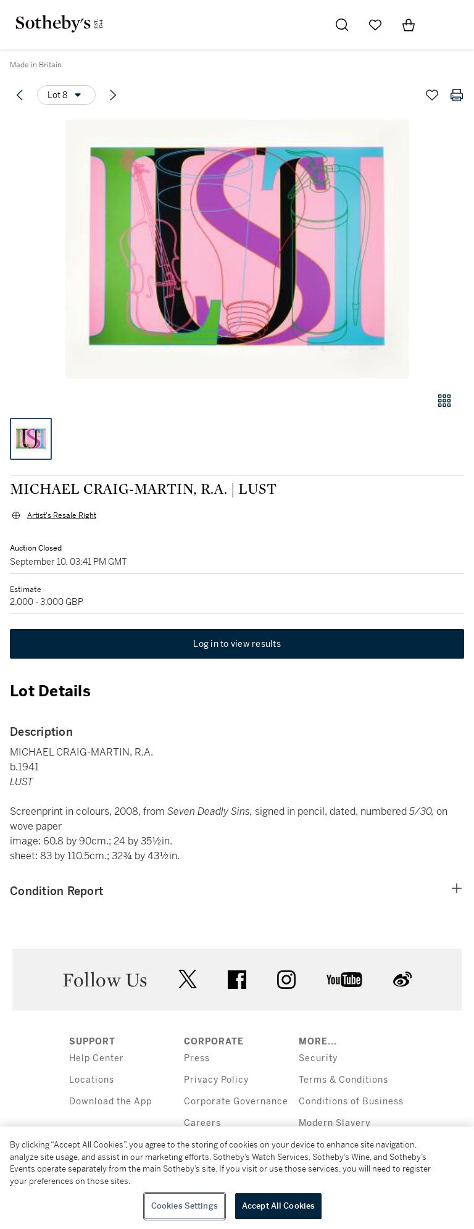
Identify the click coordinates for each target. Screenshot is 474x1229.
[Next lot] (113, 95)
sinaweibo (402, 979)
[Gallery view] (444, 400)
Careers (202, 1123)
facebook (237, 979)
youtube (344, 979)
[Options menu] (66, 95)
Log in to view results (237, 643)
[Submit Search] (342, 25)
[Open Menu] (442, 25)
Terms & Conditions (343, 1080)
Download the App (110, 1101)
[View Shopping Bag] (408, 24)
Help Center (96, 1058)
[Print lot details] (457, 95)
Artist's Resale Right (61, 515)
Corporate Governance (236, 1101)
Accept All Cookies (278, 1206)
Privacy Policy (216, 1080)
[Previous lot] (19, 95)
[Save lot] (432, 95)
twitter (187, 979)
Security (318, 1058)
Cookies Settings (184, 1206)
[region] (237, 1178)
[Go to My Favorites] (375, 24)
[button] (237, 249)
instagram (286, 979)
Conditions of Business (351, 1101)
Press (197, 1058)
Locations (91, 1080)
